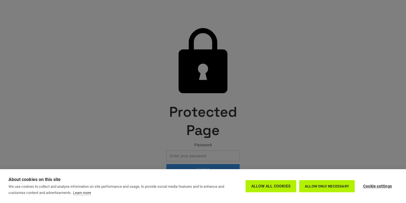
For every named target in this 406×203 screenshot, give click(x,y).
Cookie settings (377, 186)
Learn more (82, 193)
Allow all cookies (271, 186)
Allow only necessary (327, 186)
